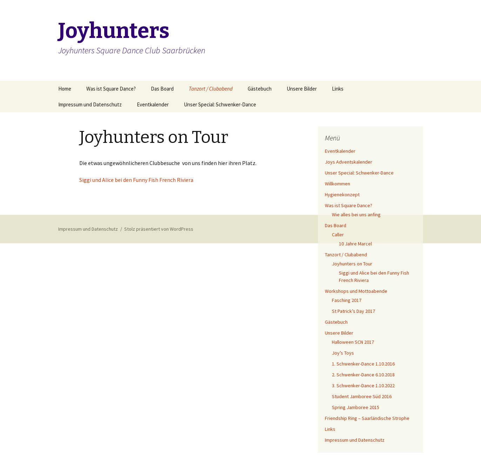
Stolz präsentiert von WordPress (158, 229)
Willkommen (337, 183)
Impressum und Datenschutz (90, 104)
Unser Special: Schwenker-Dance (220, 104)
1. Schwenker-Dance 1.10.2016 (363, 364)
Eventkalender (153, 104)
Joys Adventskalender (348, 162)
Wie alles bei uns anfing (356, 214)
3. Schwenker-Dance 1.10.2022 (363, 385)
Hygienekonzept (342, 194)
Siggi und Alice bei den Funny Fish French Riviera (136, 179)
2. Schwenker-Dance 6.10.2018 (363, 374)
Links (337, 88)
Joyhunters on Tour (352, 264)
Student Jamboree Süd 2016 (362, 396)
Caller (338, 234)
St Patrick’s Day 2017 (353, 311)
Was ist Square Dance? (111, 88)
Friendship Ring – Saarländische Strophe (367, 418)
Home (64, 88)
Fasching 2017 (346, 300)
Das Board (162, 88)
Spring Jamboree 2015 (355, 407)
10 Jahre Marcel (355, 244)
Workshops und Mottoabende (356, 291)
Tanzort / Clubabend (211, 88)
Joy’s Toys (343, 353)
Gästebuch (260, 88)
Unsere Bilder (302, 88)
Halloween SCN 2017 (353, 342)
